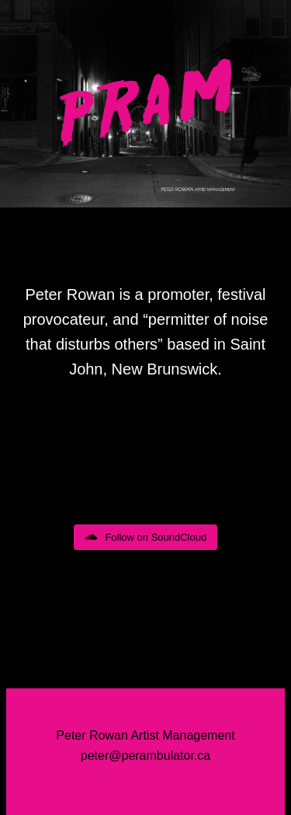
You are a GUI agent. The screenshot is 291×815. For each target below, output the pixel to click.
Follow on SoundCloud (145, 537)
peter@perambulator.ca (145, 755)
